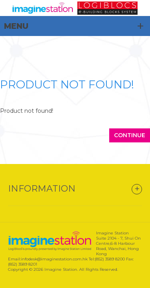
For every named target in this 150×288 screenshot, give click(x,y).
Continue (129, 135)
